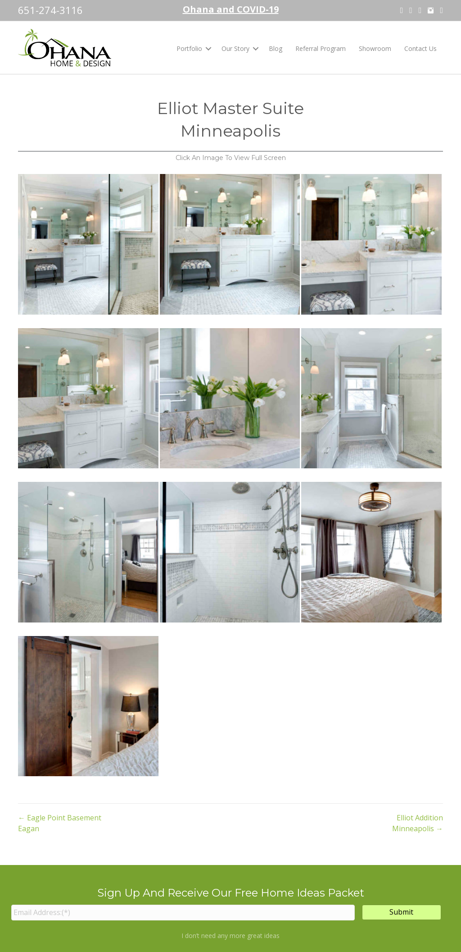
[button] (208, 48)
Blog (275, 48)
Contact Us (420, 48)
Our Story (235, 48)
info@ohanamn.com (409, 889)
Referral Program (320, 48)
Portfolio (189, 48)
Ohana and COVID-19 (231, 9)
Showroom (375, 48)
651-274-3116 (50, 10)
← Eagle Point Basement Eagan (59, 823)
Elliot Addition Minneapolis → (417, 823)
